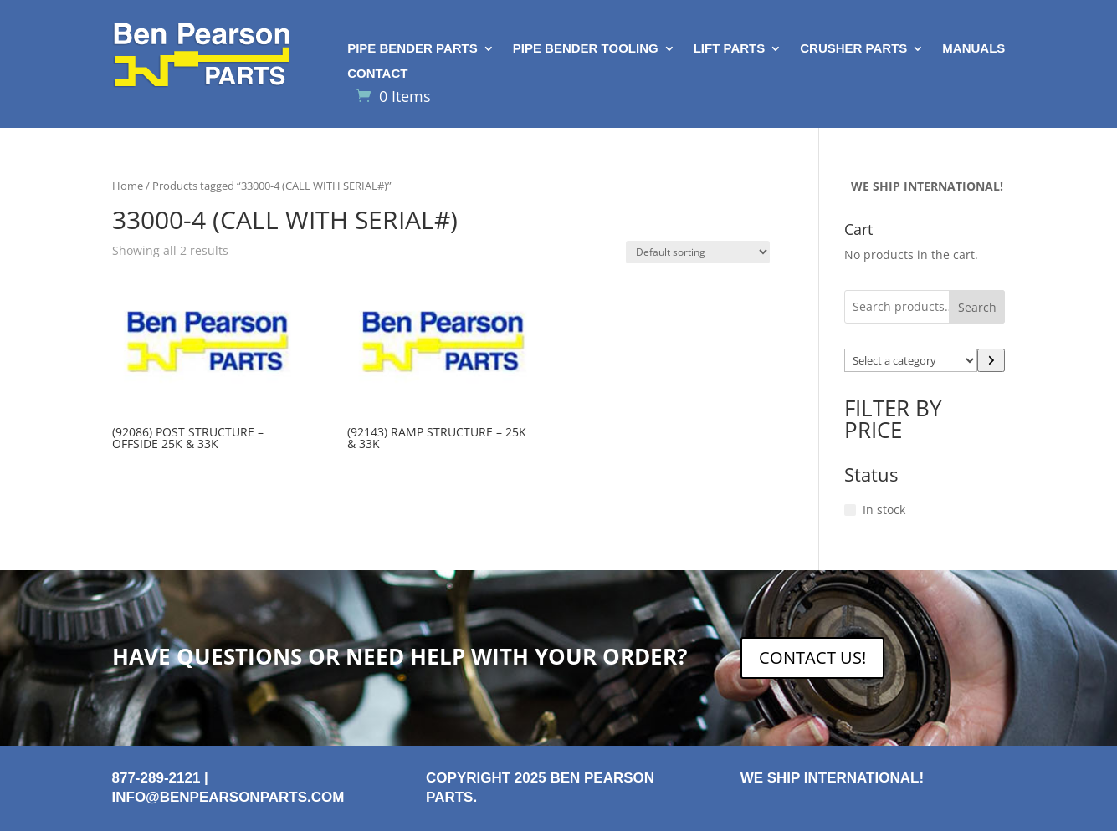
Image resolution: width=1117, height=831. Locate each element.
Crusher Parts (853, 49)
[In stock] (850, 510)
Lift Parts (730, 49)
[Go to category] (991, 360)
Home (127, 185)
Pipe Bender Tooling (585, 49)
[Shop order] (698, 252)
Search (977, 307)
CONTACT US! (812, 657)
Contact (377, 74)
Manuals (973, 49)
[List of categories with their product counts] (911, 360)
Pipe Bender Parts (412, 49)
